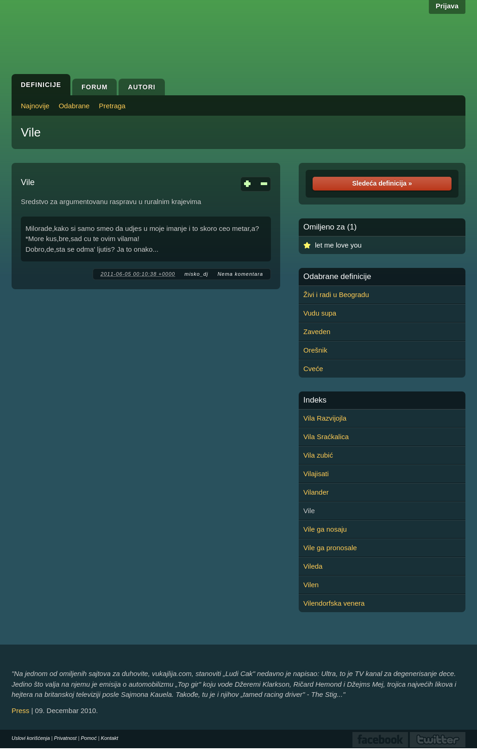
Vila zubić (318, 455)
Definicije (41, 84)
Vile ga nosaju (325, 529)
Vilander (316, 492)
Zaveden (316, 331)
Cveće (313, 368)
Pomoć (88, 738)
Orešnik (315, 350)
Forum (94, 87)
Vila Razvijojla (324, 418)
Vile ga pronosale (330, 548)
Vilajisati (316, 474)
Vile (31, 132)
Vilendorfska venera (333, 603)
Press (20, 710)
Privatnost (65, 738)
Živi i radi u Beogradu (336, 294)
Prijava (447, 6)
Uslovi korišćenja (31, 738)
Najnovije (35, 106)
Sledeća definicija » (382, 183)
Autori (141, 87)
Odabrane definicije (337, 277)
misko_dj (196, 274)
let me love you (338, 245)
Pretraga (112, 106)
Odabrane (74, 106)
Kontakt (109, 738)
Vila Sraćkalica (326, 437)
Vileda (312, 566)
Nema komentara (240, 274)
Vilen (311, 585)
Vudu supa (319, 313)
